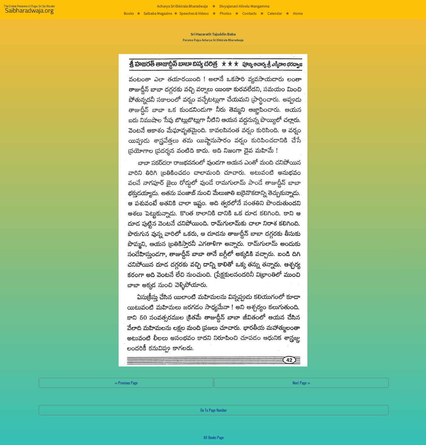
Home (298, 13)
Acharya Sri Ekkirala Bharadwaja (182, 6)
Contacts (249, 13)
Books (129, 13)
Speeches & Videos (194, 13)
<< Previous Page (126, 382)
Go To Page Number (213, 410)
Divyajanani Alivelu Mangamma (244, 6)
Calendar (274, 13)
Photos (225, 13)
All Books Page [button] (214, 437)
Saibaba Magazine (157, 13)
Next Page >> (301, 382)
